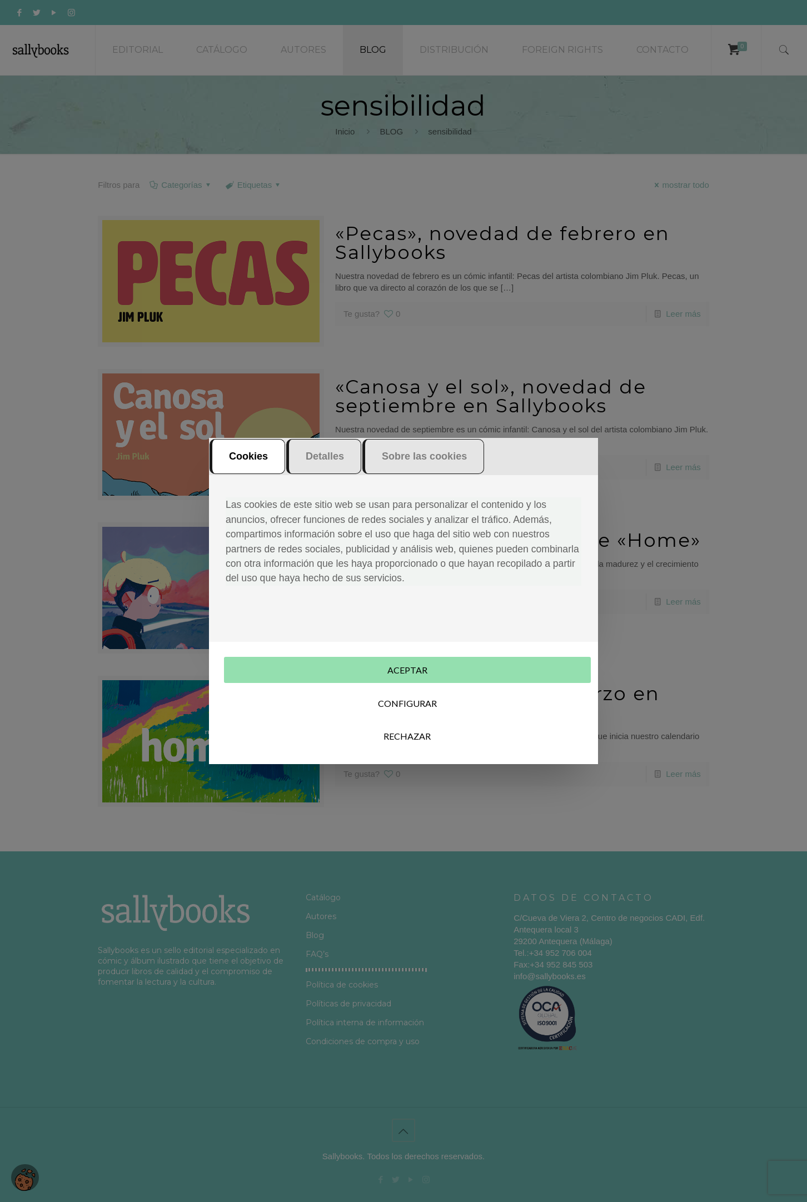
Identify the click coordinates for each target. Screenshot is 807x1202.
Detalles (325, 457)
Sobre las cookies (424, 457)
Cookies (248, 457)
